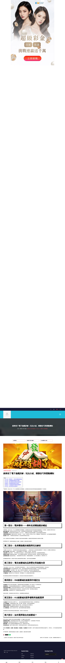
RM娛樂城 (5, 584)
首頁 (18, 428)
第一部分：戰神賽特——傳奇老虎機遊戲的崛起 (13, 479)
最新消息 (32, 653)
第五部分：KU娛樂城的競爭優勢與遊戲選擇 (13, 484)
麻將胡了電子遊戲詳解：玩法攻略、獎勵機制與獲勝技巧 (50, 637)
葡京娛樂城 (6, 567)
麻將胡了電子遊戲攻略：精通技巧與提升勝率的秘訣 (13, 637)
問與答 (22, 657)
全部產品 (23, 655)
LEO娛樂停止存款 (44, 440)
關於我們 (32, 655)
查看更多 (47, 654)
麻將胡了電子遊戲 (23, 428)
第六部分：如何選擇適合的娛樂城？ (11, 486)
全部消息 (15, 440)
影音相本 (32, 657)
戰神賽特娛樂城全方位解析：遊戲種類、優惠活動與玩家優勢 (21, 541)
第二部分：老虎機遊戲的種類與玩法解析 (12, 480)
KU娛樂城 (5, 602)
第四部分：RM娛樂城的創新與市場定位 (12, 483)
